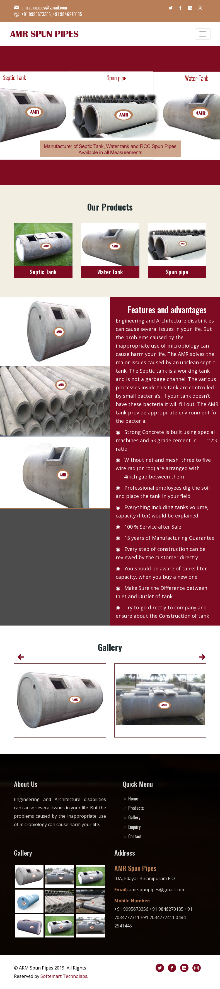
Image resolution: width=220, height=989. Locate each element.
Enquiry (132, 827)
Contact (132, 836)
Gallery (131, 817)
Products (133, 808)
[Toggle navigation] (203, 34)
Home (130, 798)
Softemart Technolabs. (64, 976)
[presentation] (19, 656)
